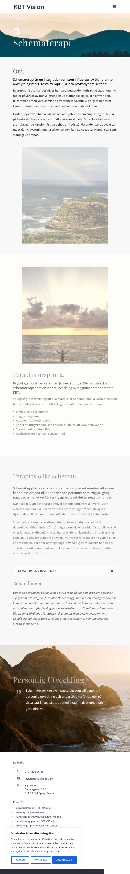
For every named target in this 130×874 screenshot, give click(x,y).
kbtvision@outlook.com (39, 778)
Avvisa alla (41, 859)
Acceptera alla (64, 859)
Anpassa (20, 859)
